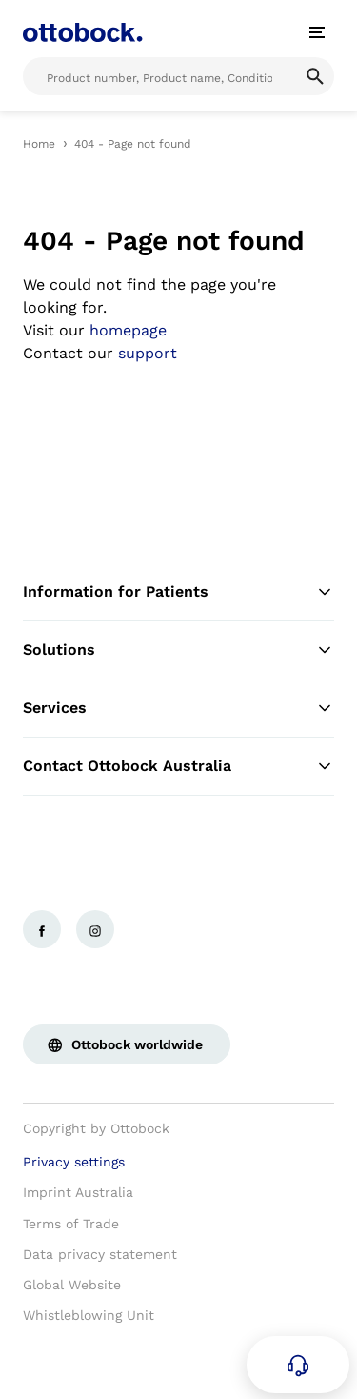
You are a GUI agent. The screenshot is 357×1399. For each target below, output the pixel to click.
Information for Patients (178, 591)
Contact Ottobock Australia (178, 766)
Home (39, 144)
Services (178, 708)
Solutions (178, 649)
